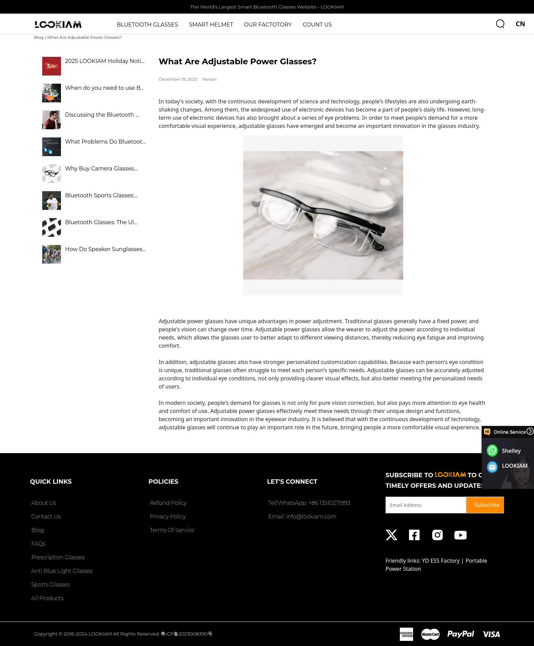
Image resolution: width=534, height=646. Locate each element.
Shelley (511, 450)
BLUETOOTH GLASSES (147, 24)
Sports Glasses (49, 584)
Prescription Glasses (57, 557)
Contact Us (45, 516)
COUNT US (317, 24)
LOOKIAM (515, 465)
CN (520, 23)
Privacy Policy (167, 516)
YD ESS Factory (441, 560)
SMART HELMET (211, 24)
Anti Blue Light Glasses (61, 571)
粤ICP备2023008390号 (187, 634)
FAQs (37, 544)
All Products (46, 598)
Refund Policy (167, 503)
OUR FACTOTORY (268, 24)
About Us (43, 503)
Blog (39, 37)
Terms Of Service (171, 530)
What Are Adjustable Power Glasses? (84, 37)
